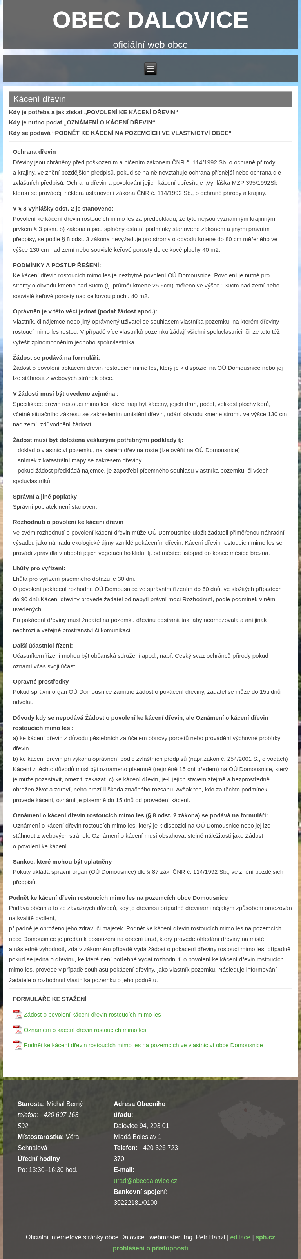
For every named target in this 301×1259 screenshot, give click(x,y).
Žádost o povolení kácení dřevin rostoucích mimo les (92, 1014)
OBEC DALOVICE (150, 20)
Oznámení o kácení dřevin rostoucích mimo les (85, 1029)
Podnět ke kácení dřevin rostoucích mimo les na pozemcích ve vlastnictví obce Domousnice (143, 1045)
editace (240, 1237)
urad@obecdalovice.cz (145, 1180)
